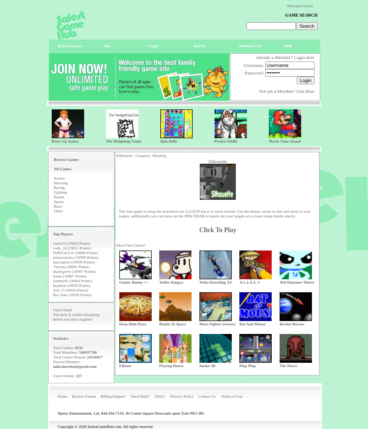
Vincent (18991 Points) (71, 267)
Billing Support (113, 396)
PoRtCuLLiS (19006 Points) (75, 252)
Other (58, 211)
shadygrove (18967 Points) (74, 271)
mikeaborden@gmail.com (75, 366)
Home (63, 396)
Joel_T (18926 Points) (70, 290)
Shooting (61, 183)
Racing (59, 187)
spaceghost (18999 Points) (74, 262)
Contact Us (207, 396)
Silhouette (217, 161)
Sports (59, 201)
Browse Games (84, 396)
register (86, 319)
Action (59, 178)
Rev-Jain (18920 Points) (72, 295)
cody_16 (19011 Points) (72, 248)
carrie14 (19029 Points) (72, 243)
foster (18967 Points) (70, 276)
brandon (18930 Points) (72, 285)
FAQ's (160, 396)
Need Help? (139, 396)
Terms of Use (232, 396)
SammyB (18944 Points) (72, 281)
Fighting (60, 192)
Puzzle (59, 197)
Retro (58, 206)
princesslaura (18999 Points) (75, 257)
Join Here (305, 91)
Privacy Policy (181, 396)
